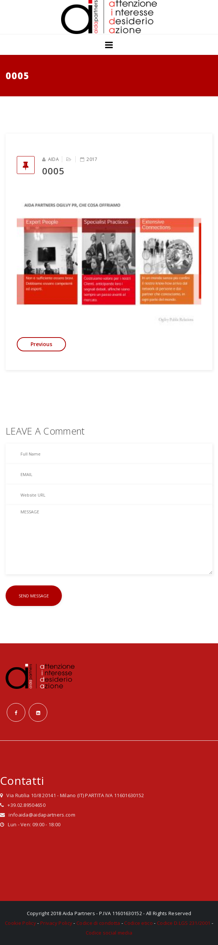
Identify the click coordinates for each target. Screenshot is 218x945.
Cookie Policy (20, 923)
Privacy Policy (56, 923)
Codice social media (109, 932)
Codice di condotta (98, 923)
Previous (41, 344)
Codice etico (138, 923)
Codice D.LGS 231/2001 (183, 923)
